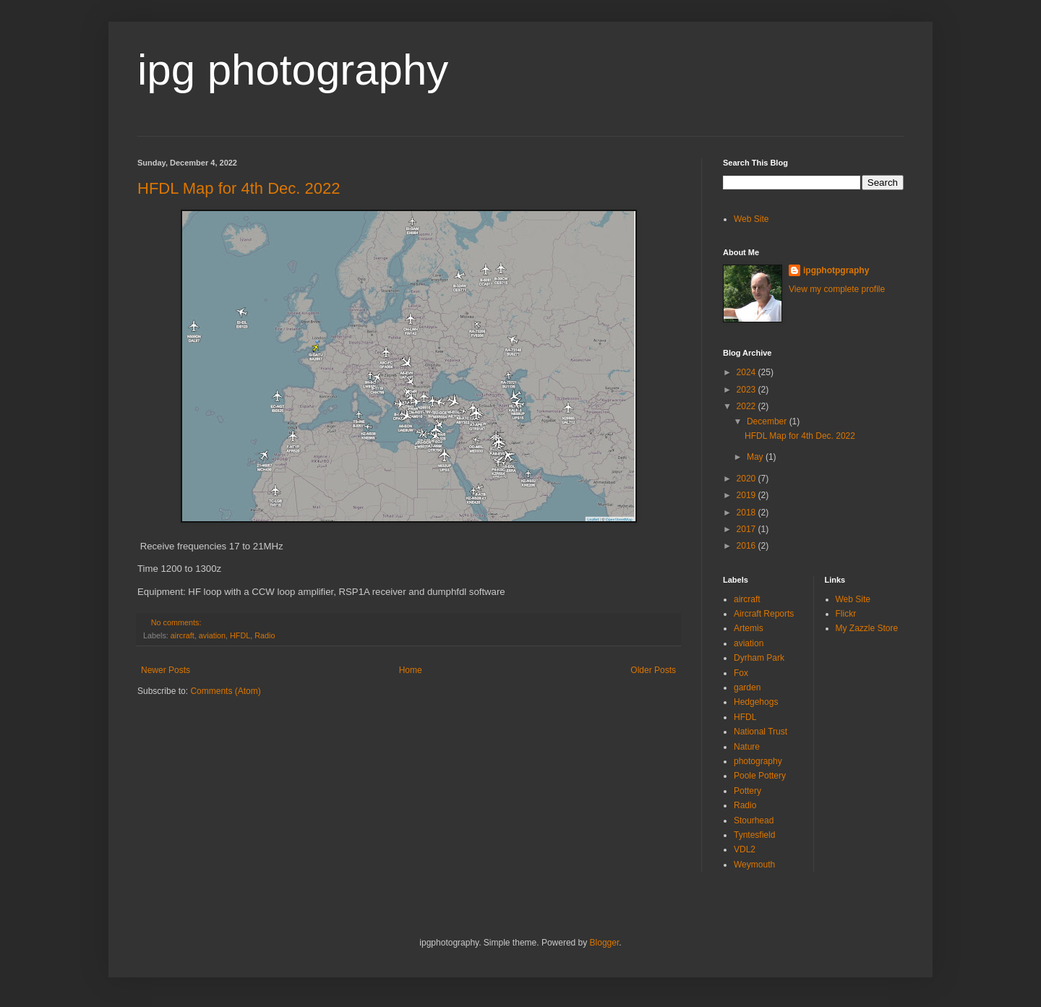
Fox (741, 673)
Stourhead (754, 820)
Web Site (751, 219)
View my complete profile (837, 289)
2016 (747, 546)
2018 (747, 512)
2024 (747, 372)
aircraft (182, 635)
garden (747, 687)
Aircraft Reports (764, 614)
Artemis (748, 628)
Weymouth (754, 865)
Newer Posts (165, 670)
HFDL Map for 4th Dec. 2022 (238, 188)
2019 (747, 495)
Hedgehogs (756, 702)
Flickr (846, 614)
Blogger (605, 943)
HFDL (240, 635)
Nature (747, 747)
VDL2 (744, 849)
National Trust (760, 732)
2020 (747, 478)
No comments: (177, 622)
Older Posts (653, 670)
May (756, 457)
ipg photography (292, 70)
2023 (747, 390)
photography (758, 761)
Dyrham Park (759, 658)
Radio (264, 635)
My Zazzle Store (867, 628)
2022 (747, 406)
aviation (212, 635)
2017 (747, 529)
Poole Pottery (760, 776)
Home (410, 670)
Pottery (747, 791)
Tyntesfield (754, 835)
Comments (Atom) (225, 691)
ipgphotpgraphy (836, 270)
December (768, 421)
